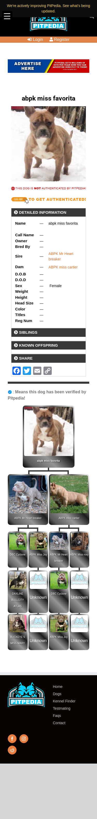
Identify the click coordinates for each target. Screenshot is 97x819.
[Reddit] (12, 750)
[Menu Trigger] (7, 16)
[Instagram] (23, 738)
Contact (59, 723)
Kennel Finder (64, 701)
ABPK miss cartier (63, 267)
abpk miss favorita (48, 460)
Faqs (57, 716)
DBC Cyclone (17, 554)
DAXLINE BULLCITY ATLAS (17, 600)
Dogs (57, 694)
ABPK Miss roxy (79, 554)
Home (58, 687)
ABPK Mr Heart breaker (27, 518)
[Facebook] (12, 738)
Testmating (62, 708)
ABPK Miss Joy (38, 554)
